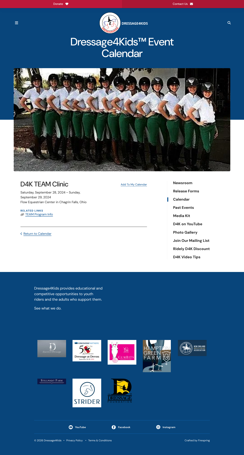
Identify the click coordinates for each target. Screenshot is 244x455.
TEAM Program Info (39, 214)
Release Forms (186, 191)
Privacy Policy (74, 440)
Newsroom (182, 183)
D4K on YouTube (187, 224)
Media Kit (181, 216)
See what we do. (47, 308)
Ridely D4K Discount (191, 249)
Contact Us (183, 4)
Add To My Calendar (134, 184)
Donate (61, 4)
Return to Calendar (37, 234)
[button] (16, 23)
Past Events (183, 208)
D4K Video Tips (186, 257)
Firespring (204, 440)
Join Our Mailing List (191, 241)
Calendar (181, 199)
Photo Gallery (185, 232)
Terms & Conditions (100, 440)
